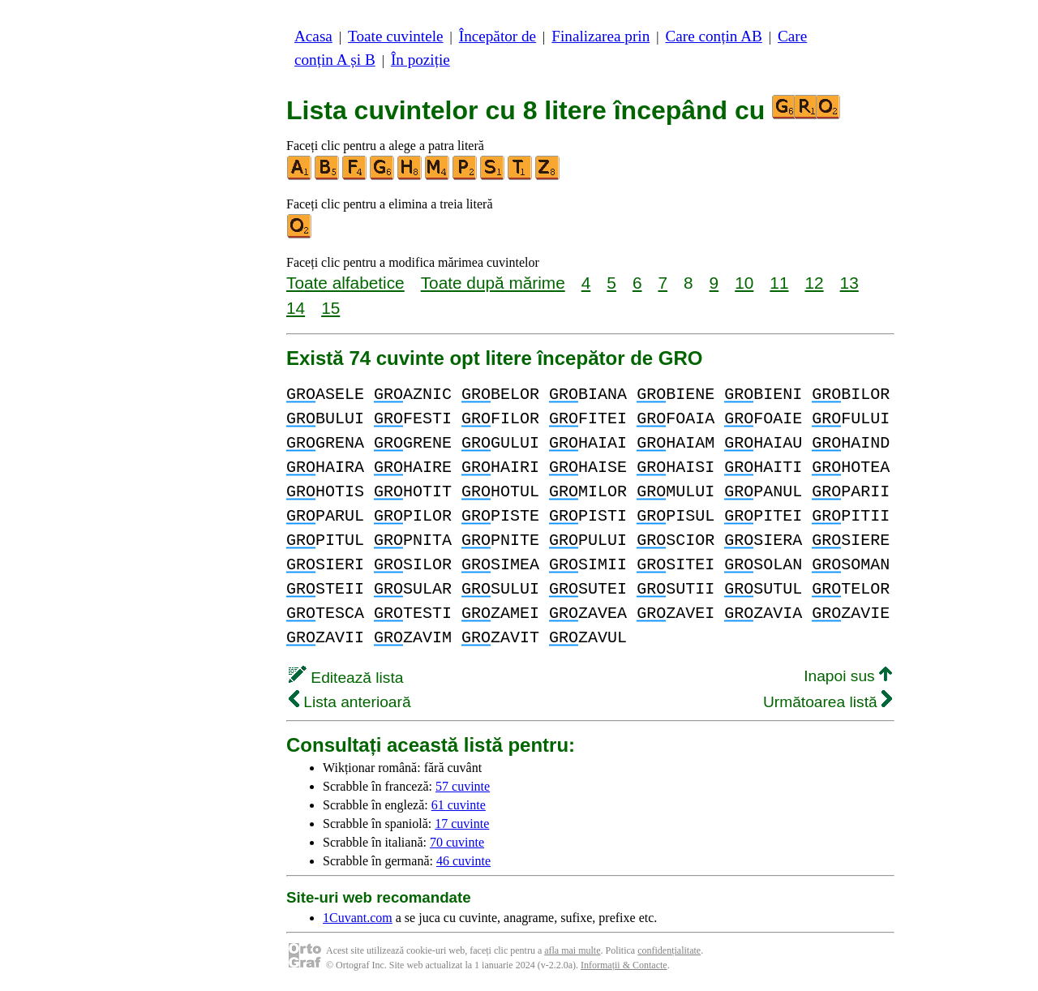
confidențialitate (669, 950)
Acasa (313, 36)
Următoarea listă (827, 701)
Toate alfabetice (345, 282)
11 (779, 282)
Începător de (497, 36)
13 (849, 282)
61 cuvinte (458, 805)
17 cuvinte (462, 823)
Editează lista (346, 677)
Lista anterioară (350, 701)
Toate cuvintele (395, 36)
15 (330, 307)
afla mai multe (572, 950)
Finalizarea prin (600, 36)
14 (295, 307)
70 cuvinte (457, 842)
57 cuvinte (462, 786)
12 (813, 282)
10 (744, 282)
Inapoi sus (848, 675)
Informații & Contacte (624, 965)
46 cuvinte (463, 861)
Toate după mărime (493, 282)
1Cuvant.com (357, 918)
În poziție (420, 59)
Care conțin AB (713, 36)
